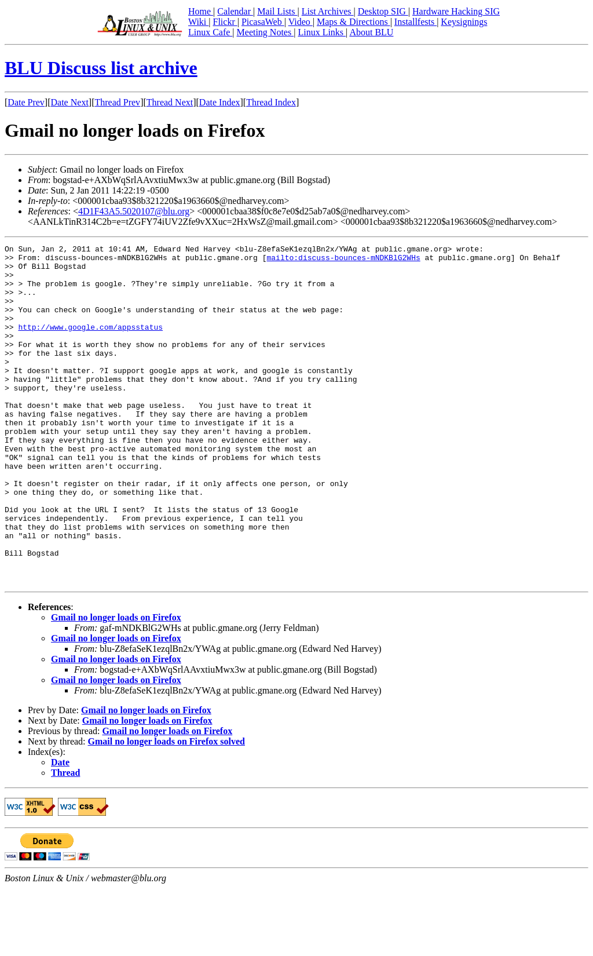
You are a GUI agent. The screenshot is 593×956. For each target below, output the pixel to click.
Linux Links (322, 32)
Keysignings (464, 22)
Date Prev (26, 102)
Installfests (415, 22)
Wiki (198, 22)
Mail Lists (277, 11)
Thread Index (271, 102)
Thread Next (170, 102)
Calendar (235, 11)
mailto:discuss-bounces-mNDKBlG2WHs (343, 261)
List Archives (328, 11)
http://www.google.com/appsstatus (90, 344)
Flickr (225, 22)
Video (300, 22)
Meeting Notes (265, 32)
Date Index (219, 102)
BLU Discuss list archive (101, 67)
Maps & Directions (353, 22)
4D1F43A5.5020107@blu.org (133, 211)
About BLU (371, 32)
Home (200, 11)
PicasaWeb (262, 22)
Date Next (70, 102)
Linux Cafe (210, 32)
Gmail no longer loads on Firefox (116, 685)
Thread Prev (117, 102)
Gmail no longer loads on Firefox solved (166, 809)
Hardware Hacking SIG (456, 11)
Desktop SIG (383, 11)
